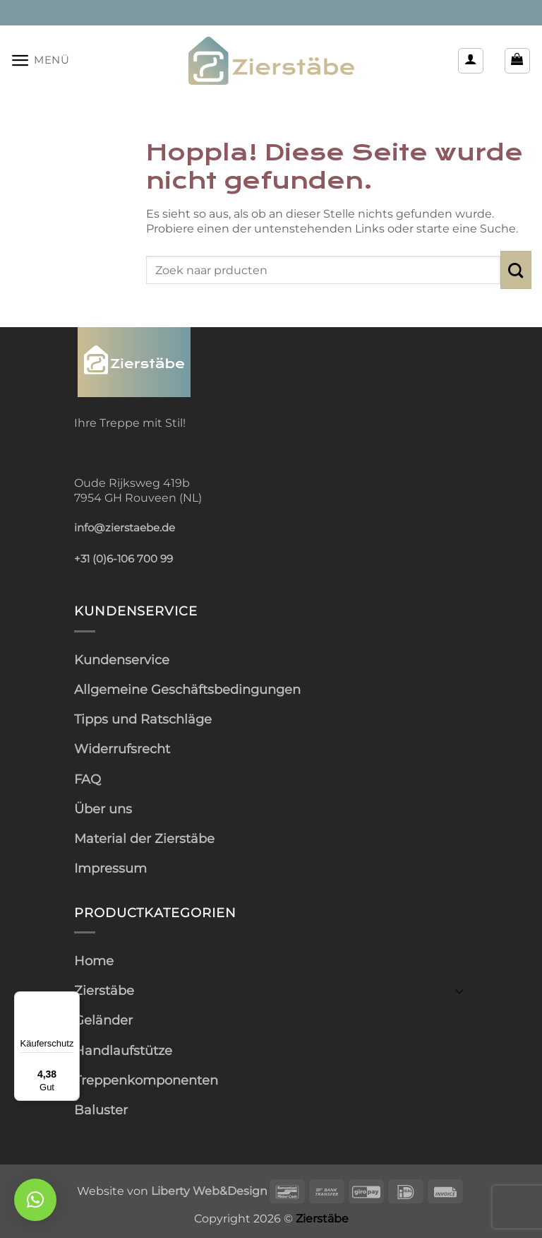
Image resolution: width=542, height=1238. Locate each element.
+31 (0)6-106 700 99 (123, 559)
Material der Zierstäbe (144, 838)
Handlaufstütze (123, 1050)
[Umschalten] (459, 990)
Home (94, 961)
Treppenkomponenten (146, 1080)
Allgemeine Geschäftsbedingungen (187, 689)
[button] (40, 60)
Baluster (101, 1110)
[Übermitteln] (515, 270)
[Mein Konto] (470, 60)
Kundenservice (121, 660)
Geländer (103, 1020)
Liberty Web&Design (209, 1191)
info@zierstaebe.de (124, 527)
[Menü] (71, 999)
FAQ (87, 779)
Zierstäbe (104, 990)
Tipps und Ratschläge (143, 719)
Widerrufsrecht (122, 749)
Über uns (103, 809)
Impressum (110, 868)
